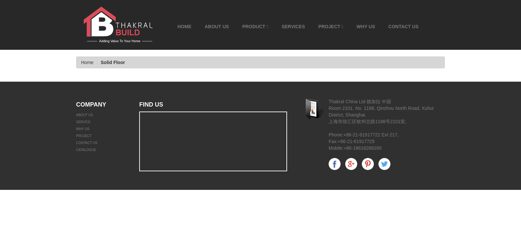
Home (184, 26)
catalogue (86, 150)
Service (83, 122)
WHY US (82, 129)
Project (330, 26)
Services (293, 26)
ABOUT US (84, 115)
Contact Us (403, 26)
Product (255, 26)
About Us (217, 26)
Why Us (366, 26)
